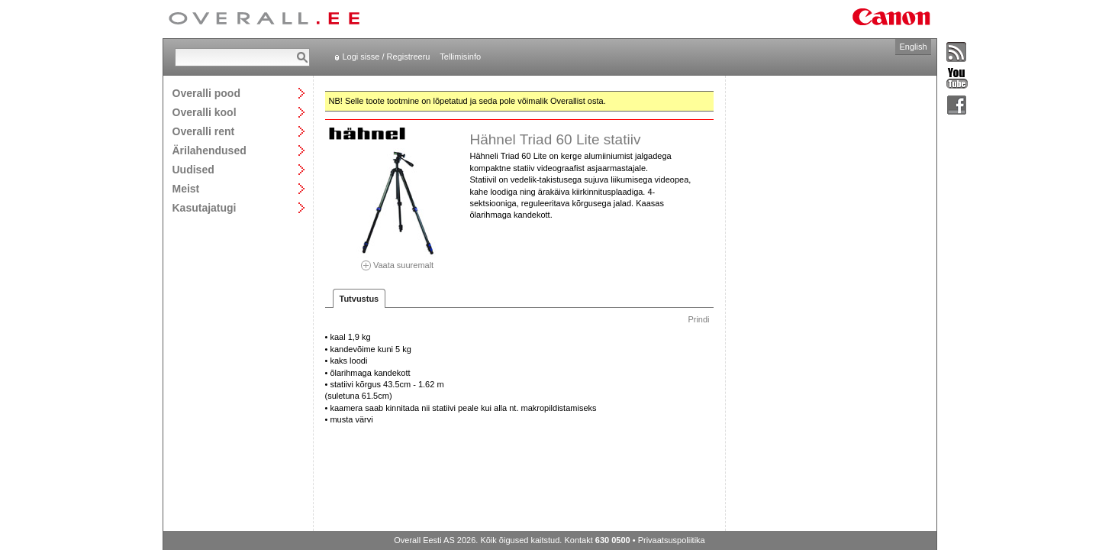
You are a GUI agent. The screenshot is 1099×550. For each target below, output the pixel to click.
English (913, 46)
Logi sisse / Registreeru (386, 56)
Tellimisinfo (460, 56)
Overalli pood (206, 93)
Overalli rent (203, 131)
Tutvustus (359, 298)
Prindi (698, 319)
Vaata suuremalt (397, 260)
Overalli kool (204, 112)
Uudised (193, 169)
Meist (186, 188)
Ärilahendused (209, 150)
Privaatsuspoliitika (671, 540)
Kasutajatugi (204, 207)
